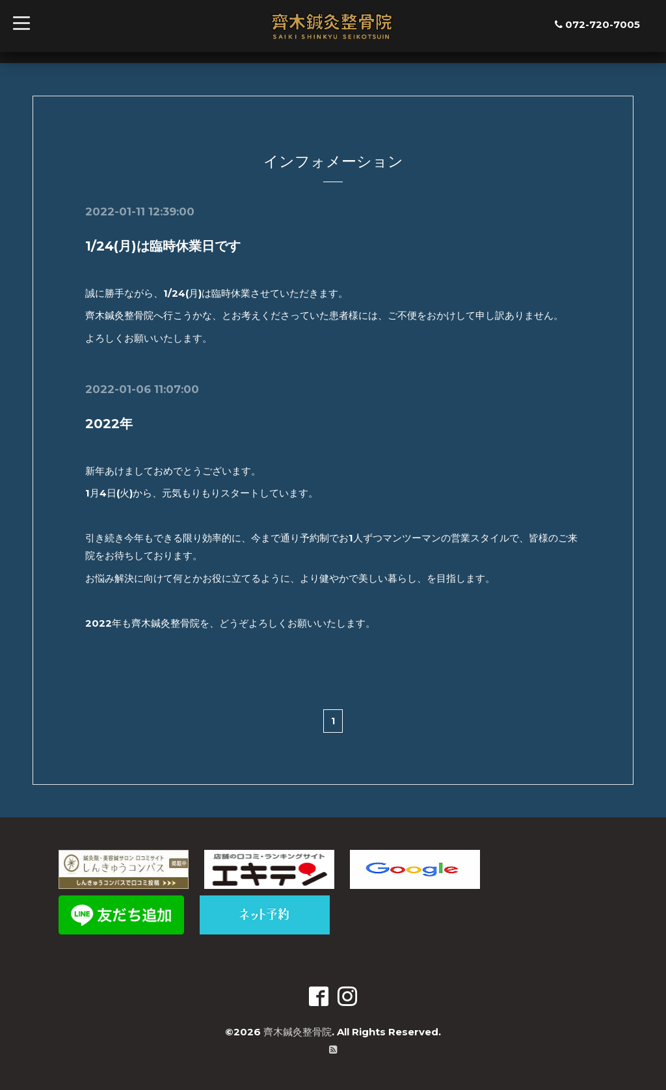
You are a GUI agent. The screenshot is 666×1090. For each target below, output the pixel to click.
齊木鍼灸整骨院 (297, 1031)
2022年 (109, 423)
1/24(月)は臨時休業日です (163, 246)
